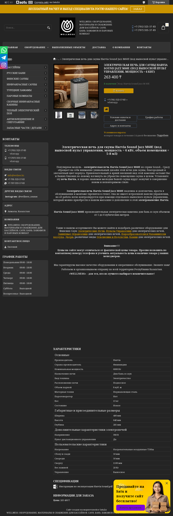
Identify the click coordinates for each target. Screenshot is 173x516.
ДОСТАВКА (99, 47)
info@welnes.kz (16, 175)
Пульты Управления (119, 231)
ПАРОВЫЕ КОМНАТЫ (19, 95)
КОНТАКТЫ (144, 47)
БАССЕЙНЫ (13, 67)
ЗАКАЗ (137, 9)
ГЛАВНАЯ (12, 47)
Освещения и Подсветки (112, 237)
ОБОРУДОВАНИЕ (34, 47)
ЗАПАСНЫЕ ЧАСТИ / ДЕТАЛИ (24, 127)
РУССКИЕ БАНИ (16, 73)
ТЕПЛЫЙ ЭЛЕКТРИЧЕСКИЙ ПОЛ (23, 112)
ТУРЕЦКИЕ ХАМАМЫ (19, 90)
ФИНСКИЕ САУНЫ (17, 78)
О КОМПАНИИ (121, 47)
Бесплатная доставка (106, 109)
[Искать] (49, 28)
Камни (133, 237)
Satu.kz (103, 509)
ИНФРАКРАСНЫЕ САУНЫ (22, 84)
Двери (69, 237)
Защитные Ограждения (73, 234)
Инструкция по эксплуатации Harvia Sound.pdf (86, 486)
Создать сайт (41, 2)
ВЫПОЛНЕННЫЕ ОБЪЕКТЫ (68, 47)
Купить (120, 90)
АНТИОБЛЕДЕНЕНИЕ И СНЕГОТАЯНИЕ (20, 121)
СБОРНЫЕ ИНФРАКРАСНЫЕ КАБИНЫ (23, 103)
